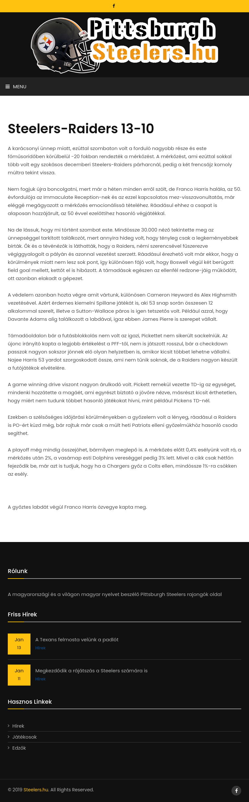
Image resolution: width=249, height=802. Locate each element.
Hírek (40, 648)
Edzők (19, 747)
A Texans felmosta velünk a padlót (76, 639)
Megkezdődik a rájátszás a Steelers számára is (91, 670)
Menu (16, 86)
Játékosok (24, 736)
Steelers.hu (36, 789)
